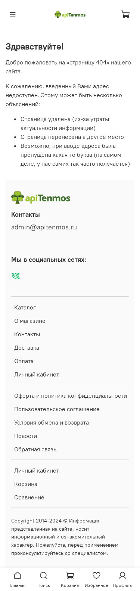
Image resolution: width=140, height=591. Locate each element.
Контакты (27, 334)
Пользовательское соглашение (57, 409)
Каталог (25, 307)
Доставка (26, 347)
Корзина (25, 483)
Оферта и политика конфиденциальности (70, 395)
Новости (25, 435)
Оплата (24, 361)
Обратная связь (35, 449)
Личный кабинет (36, 374)
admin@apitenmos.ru (44, 227)
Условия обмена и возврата (51, 422)
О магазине (30, 320)
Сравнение (29, 497)
